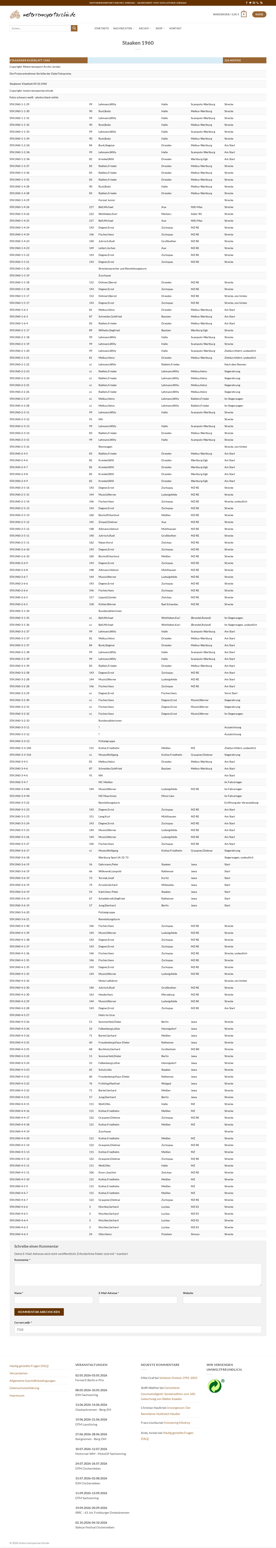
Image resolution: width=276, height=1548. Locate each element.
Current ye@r (23, 1322)
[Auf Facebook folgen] (247, 3)
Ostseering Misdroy (177, 1422)
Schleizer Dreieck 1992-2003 (178, 1377)
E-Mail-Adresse (109, 1293)
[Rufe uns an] (257, 3)
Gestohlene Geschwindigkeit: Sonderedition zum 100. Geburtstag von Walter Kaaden (168, 1393)
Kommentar (22, 1259)
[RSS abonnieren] (261, 3)
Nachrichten (124, 28)
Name (18, 1293)
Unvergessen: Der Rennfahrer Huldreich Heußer (166, 1411)
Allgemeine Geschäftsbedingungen (32, 1380)
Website (188, 1293)
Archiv (145, 28)
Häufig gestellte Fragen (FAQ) (29, 1366)
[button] (230, 14)
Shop (160, 28)
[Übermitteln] (74, 28)
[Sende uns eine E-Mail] (254, 3)
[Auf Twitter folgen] (250, 3)
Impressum (17, 1395)
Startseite (101, 28)
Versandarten (19, 1373)
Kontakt (175, 28)
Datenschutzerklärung (24, 1388)
